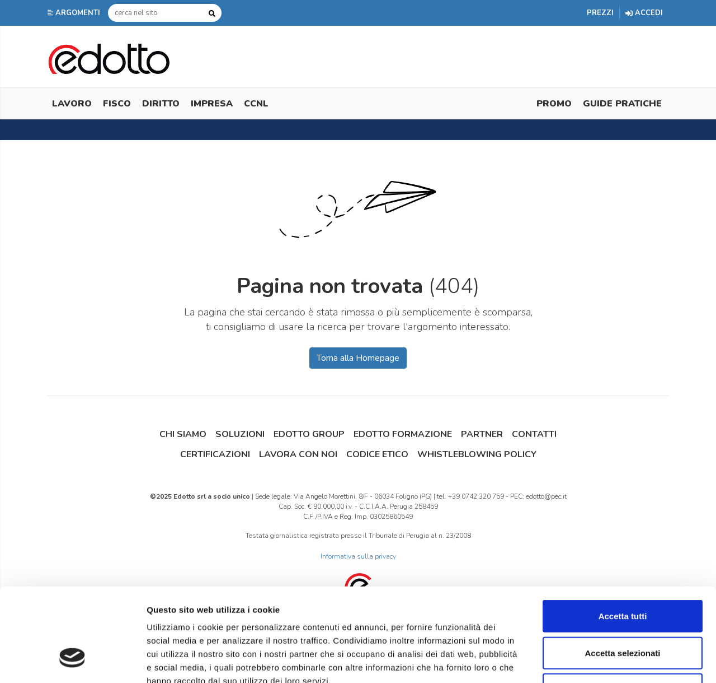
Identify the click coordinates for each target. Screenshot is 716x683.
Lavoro (72, 103)
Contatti (534, 434)
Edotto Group (309, 434)
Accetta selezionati (622, 573)
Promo (554, 103)
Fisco (117, 103)
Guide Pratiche (622, 103)
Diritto (161, 103)
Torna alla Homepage (358, 358)
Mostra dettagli (588, 661)
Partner (482, 434)
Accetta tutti (623, 536)
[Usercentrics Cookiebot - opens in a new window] (72, 661)
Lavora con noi (298, 454)
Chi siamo (182, 434)
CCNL (256, 103)
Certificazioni (215, 454)
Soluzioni (240, 434)
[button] (75, 13)
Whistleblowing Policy (476, 454)
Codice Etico (377, 454)
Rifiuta (623, 609)
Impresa (212, 103)
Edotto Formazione (403, 434)
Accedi (644, 13)
